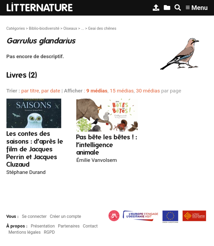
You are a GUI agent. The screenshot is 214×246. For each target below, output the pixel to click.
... (82, 28)
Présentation (43, 226)
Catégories (15, 28)
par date (50, 91)
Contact (90, 226)
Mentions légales (24, 232)
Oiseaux (70, 28)
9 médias (96, 91)
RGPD (49, 232)
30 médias (148, 91)
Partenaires (69, 226)
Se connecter (34, 216)
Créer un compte (65, 216)
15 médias (122, 91)
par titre (30, 91)
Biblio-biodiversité (44, 28)
